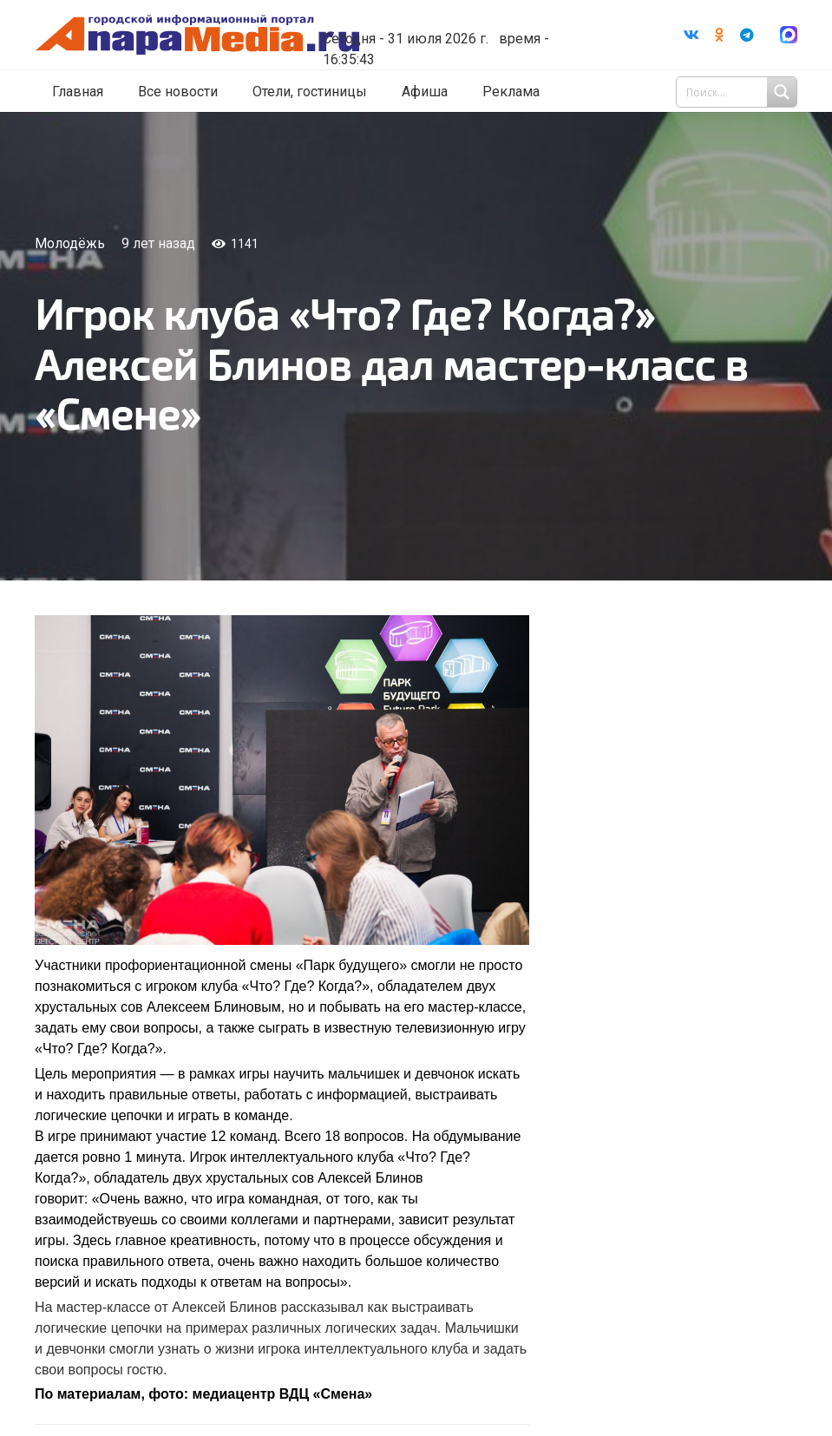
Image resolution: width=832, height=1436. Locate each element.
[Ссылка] (228, 35)
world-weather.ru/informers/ (465, 26)
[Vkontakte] (691, 35)
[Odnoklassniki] (719, 35)
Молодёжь (70, 243)
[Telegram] (747, 35)
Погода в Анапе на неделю (465, 10)
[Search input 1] (738, 92)
